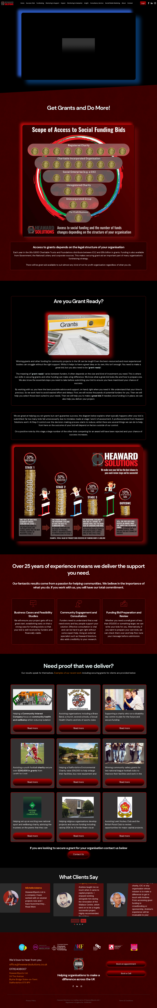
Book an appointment (126, 963)
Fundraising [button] (40, 3)
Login (143, 3)
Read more (32, 728)
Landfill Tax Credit (20, 773)
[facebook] (73, 986)
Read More (30, 906)
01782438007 (17, 968)
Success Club (30, 3)
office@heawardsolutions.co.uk (28, 964)
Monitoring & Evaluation (74, 3)
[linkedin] (77, 986)
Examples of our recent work (67, 673)
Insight (86, 3)
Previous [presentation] (75, 920)
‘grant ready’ (94, 367)
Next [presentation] (83, 920)
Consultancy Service (96, 3)
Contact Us (78, 854)
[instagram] (81, 986)
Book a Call (126, 973)
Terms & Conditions (126, 1000)
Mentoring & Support (52, 3)
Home (22, 3)
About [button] (124, 3)
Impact (63, 3)
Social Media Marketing (112, 3)
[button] (74, 924)
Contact (130, 3)
